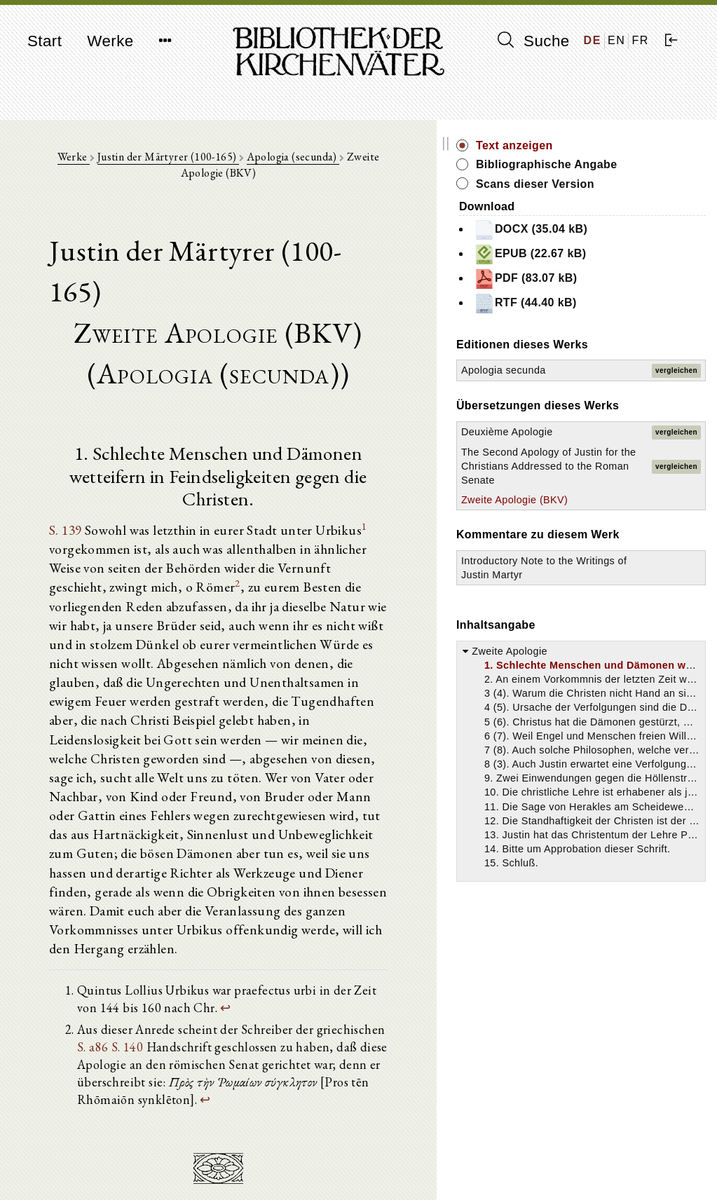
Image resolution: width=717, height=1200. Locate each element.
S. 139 (72, 456)
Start (44, 41)
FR (640, 40)
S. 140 (444, 871)
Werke (110, 41)
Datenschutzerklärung (600, 1168)
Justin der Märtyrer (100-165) (179, 162)
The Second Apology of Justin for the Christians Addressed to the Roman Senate (594, 553)
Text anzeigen (616, 145)
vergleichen (676, 393)
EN (616, 40)
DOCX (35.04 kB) (632, 245)
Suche (533, 41)
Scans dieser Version (637, 199)
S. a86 (410, 871)
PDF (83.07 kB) (627, 294)
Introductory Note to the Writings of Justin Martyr (612, 719)
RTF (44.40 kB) (626, 318)
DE (592, 40)
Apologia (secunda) (304, 162)
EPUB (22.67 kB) (631, 269)
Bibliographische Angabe (625, 172)
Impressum (576, 1155)
